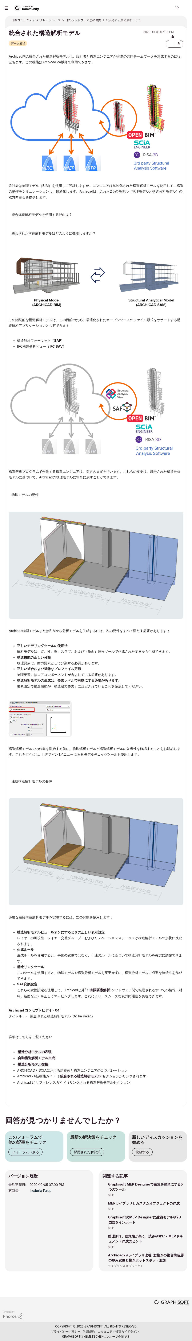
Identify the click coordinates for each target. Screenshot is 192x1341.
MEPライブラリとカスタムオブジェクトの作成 (144, 1203)
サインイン (185, 8)
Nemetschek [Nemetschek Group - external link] (93, 1336)
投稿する (142, 1152)
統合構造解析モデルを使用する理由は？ (42, 214)
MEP (111, 1195)
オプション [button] (181, 20)
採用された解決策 (87, 1152)
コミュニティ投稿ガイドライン (118, 1331)
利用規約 (89, 1331)
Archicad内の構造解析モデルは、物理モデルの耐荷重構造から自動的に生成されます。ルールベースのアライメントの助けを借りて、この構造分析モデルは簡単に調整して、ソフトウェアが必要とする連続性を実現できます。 (96, 235)
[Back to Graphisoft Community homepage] (28, 7)
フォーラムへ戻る (25, 1152)
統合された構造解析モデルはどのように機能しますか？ (54, 233)
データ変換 (18, 43)
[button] (170, 43)
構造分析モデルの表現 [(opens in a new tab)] (35, 1052)
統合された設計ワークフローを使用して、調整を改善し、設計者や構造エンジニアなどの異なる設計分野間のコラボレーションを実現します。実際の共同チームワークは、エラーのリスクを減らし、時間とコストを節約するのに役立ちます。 (96, 216)
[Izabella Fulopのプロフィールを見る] (40, 1190)
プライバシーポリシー (65, 1331)
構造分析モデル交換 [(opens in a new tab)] (33, 1065)
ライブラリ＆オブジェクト (125, 1266)
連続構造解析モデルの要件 (32, 781)
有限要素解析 (100, 990)
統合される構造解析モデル (80, 1076)
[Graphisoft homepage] (171, 1303)
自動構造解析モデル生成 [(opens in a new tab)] (36, 1058)
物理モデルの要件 (25, 495)
